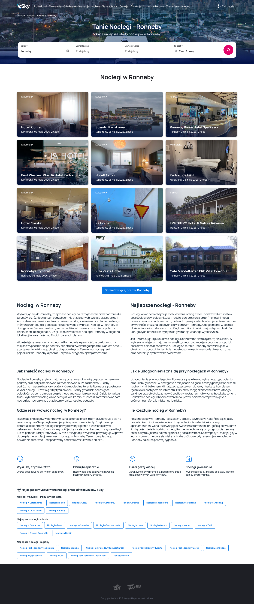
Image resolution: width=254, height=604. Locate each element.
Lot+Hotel (40, 6)
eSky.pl (20, 15)
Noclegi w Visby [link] (79, 502)
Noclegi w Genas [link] (158, 525)
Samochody (109, 6)
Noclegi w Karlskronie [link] (185, 502)
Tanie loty (55, 6)
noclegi (30, 15)
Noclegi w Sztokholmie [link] (31, 502)
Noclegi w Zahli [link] (205, 525)
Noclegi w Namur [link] (182, 525)
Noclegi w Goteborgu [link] (105, 502)
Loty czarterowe (153, 6)
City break (70, 6)
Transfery (172, 6)
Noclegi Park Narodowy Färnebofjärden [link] (105, 547)
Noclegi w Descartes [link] (30, 525)
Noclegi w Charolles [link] (79, 525)
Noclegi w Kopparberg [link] (157, 502)
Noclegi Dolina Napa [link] (216, 547)
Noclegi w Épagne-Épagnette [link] (34, 533)
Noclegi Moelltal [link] (121, 555)
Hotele (96, 6)
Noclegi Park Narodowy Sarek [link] (184, 547)
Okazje (124, 6)
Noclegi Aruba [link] (57, 555)
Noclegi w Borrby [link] (57, 510)
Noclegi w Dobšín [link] (64, 533)
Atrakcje (136, 6)
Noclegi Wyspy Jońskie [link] (31, 555)
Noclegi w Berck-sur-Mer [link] (108, 525)
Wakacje (83, 6)
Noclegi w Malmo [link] (131, 502)
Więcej (185, 6)
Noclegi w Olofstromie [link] (30, 510)
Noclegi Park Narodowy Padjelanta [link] (37, 547)
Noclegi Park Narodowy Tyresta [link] (147, 547)
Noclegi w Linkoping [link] (213, 502)
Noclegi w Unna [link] (135, 525)
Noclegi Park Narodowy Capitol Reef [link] (88, 555)
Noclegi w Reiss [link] (54, 525)
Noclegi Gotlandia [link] (70, 547)
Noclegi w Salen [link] (57, 502)
